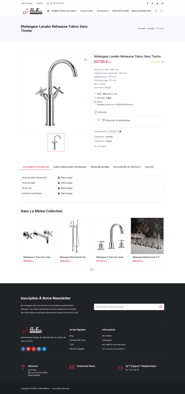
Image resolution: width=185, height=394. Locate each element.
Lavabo (151, 28)
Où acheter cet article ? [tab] (127, 167)
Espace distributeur (141, 11)
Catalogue (102, 11)
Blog (71, 335)
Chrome (100, 112)
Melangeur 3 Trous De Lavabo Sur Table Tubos (118, 257)
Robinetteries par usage (64, 11)
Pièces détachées (120, 11)
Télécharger (65, 177)
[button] (91, 269)
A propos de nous (77, 340)
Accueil (141, 28)
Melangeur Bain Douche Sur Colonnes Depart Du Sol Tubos (88, 257)
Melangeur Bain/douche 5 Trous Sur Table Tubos (156, 257)
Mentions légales (77, 349)
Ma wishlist (107, 335)
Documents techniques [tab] (36, 167)
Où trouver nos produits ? (113, 349)
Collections (86, 11)
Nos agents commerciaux (113, 344)
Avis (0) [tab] (149, 167)
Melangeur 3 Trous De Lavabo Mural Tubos (43, 257)
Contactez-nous (86, 365)
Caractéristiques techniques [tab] (69, 167)
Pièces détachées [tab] (100, 167)
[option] (56, 142)
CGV (72, 344)
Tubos (109, 141)
